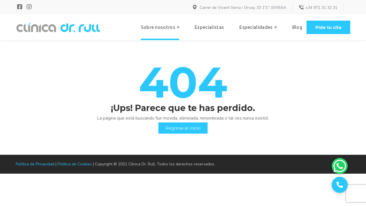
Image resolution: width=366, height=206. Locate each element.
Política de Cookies (74, 164)
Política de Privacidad (35, 164)
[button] (328, 27)
